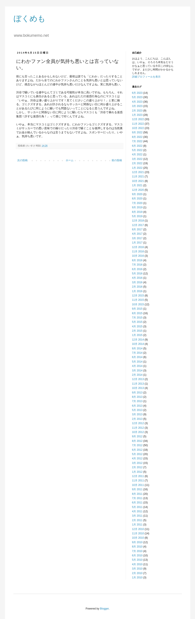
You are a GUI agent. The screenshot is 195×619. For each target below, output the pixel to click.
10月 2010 (138, 537)
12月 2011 (138, 476)
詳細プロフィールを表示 (146, 76)
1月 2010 (137, 577)
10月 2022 (138, 128)
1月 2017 (137, 242)
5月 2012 (137, 454)
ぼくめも (29, 18)
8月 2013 (137, 396)
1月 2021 (137, 185)
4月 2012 (137, 458)
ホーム (69, 160)
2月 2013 (137, 418)
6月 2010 (137, 555)
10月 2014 (138, 343)
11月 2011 (138, 480)
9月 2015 (137, 308)
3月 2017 (137, 238)
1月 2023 (137, 114)
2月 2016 (137, 286)
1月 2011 (137, 524)
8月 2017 (137, 229)
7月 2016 (137, 264)
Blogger (104, 608)
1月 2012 (137, 471)
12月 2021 (138, 172)
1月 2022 (137, 167)
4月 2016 (137, 277)
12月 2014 (138, 339)
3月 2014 (137, 370)
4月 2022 (137, 154)
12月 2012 (138, 423)
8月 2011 (137, 493)
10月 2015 (138, 304)
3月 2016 (137, 282)
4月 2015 (137, 326)
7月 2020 (137, 203)
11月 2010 (138, 533)
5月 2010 (137, 559)
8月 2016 (137, 260)
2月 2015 (137, 330)
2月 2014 (137, 374)
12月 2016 (138, 247)
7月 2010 (137, 551)
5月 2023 (137, 97)
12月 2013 (138, 379)
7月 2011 (137, 498)
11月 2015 (138, 299)
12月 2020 (138, 189)
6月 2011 (137, 502)
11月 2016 (138, 251)
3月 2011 (137, 515)
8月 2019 (137, 211)
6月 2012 (137, 449)
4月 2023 (137, 101)
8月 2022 (137, 136)
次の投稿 (22, 160)
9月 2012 (137, 436)
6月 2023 (137, 92)
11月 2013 (138, 383)
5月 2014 (137, 361)
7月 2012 (137, 445)
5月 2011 (137, 507)
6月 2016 (137, 269)
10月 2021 (138, 181)
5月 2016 (137, 273)
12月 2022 (138, 119)
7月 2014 (137, 352)
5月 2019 (137, 216)
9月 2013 (137, 392)
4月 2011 (137, 511)
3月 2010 (137, 568)
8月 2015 (137, 313)
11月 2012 (138, 427)
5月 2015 (137, 321)
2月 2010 (137, 573)
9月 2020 (137, 194)
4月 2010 (137, 564)
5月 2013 (137, 410)
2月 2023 (137, 110)
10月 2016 (138, 255)
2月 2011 (137, 520)
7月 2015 (137, 317)
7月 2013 (137, 401)
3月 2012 (137, 463)
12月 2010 (138, 529)
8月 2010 (137, 546)
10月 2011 (138, 485)
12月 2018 (138, 220)
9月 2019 (137, 207)
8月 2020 (137, 198)
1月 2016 (137, 291)
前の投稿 (117, 160)
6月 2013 (137, 405)
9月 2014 (137, 348)
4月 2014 (137, 366)
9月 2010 (137, 542)
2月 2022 (137, 163)
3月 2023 (137, 106)
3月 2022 (137, 159)
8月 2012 (137, 440)
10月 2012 (138, 432)
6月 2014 (137, 357)
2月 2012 (137, 467)
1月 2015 (137, 335)
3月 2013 (137, 414)
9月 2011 (137, 489)
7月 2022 (137, 141)
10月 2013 (138, 388)
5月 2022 (137, 150)
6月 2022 (137, 145)
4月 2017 (137, 233)
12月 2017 (138, 225)
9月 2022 (137, 132)
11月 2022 (138, 123)
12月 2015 (138, 295)
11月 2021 (138, 176)
